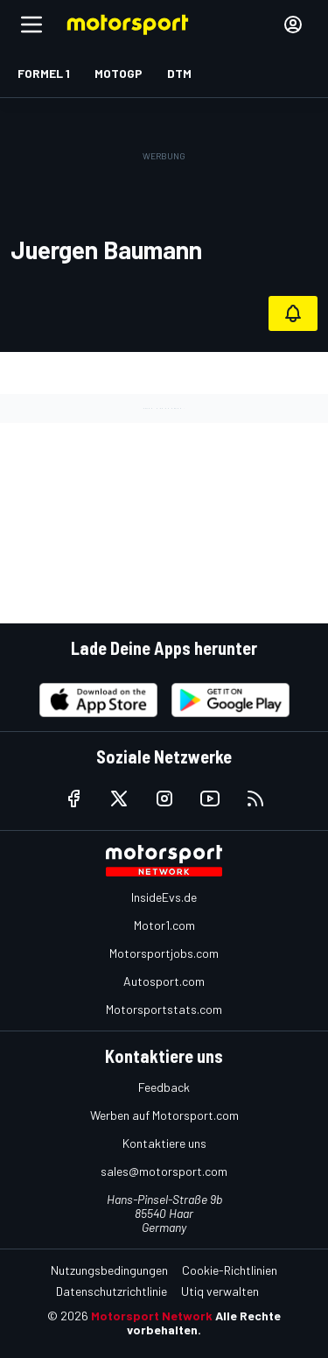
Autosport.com (164, 981)
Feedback (164, 1087)
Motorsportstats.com (164, 1009)
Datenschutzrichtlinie (111, 1291)
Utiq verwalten (220, 1291)
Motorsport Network (152, 1315)
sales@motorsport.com (164, 1171)
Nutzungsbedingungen (109, 1270)
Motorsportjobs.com (164, 953)
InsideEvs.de (164, 897)
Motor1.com (164, 925)
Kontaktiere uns (164, 1143)
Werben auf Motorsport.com (164, 1115)
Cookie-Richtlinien (229, 1270)
